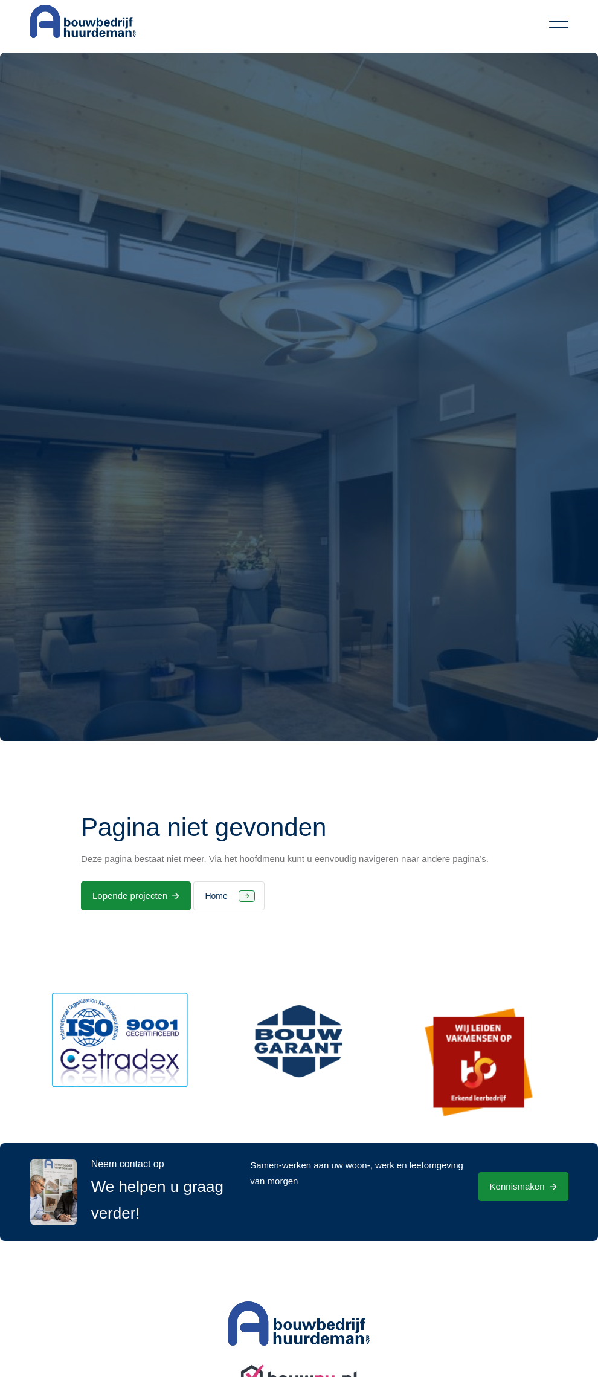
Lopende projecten (129, 895)
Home (216, 896)
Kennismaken (517, 1186)
